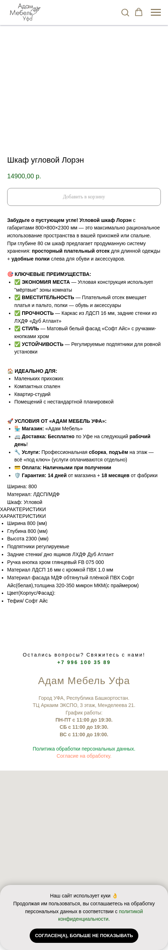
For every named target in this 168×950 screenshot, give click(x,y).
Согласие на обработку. (84, 756)
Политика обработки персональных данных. (84, 749)
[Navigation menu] (156, 12)
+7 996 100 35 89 (83, 662)
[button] (125, 12)
